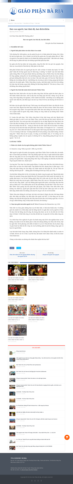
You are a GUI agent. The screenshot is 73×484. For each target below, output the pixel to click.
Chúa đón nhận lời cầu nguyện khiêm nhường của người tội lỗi (22, 255)
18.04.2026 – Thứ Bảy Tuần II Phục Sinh (25, 391)
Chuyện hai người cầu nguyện (51, 254)
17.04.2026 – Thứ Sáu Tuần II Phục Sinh (25, 398)
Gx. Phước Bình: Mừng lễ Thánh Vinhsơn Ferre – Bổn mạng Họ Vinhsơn (32, 405)
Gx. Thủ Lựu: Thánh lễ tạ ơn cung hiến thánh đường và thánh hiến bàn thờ (33, 439)
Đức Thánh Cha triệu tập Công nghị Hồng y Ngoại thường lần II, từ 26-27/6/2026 (34, 446)
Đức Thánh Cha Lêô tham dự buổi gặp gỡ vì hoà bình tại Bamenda (31, 371)
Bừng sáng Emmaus (21, 351)
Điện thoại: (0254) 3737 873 (17, 462)
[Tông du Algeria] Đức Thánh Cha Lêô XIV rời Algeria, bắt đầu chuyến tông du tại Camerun (36, 419)
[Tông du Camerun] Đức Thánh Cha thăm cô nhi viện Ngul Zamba (31, 378)
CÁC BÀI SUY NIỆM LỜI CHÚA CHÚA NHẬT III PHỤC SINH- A (30, 412)
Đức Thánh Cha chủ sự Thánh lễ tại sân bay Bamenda (28, 364)
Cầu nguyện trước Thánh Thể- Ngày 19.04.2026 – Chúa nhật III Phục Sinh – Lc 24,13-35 (35, 432)
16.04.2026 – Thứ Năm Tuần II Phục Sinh (25, 425)
